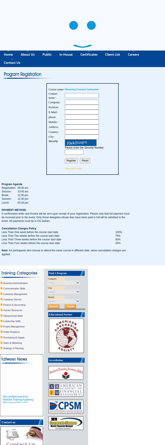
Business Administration (35, 262)
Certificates (122, 439)
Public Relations (31, 311)
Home (8, 37)
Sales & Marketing (32, 321)
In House (66, 37)
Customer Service (32, 278)
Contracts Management (35, 273)
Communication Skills (34, 267)
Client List (112, 37)
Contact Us (12, 45)
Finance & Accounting (34, 283)
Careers (133, 37)
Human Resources (32, 289)
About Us (28, 37)
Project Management (33, 305)
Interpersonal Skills (32, 294)
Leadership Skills (31, 300)
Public (47, 37)
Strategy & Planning (33, 327)
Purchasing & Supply (33, 316)
